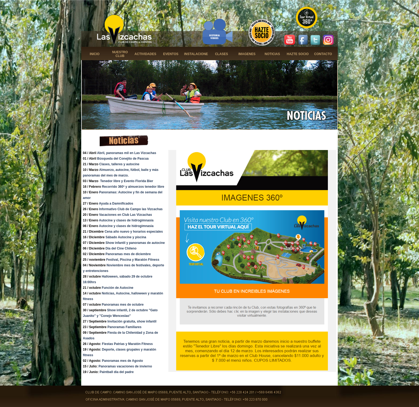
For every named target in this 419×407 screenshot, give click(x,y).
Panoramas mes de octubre (123, 304)
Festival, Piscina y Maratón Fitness (132, 260)
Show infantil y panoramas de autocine (135, 243)
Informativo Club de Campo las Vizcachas (131, 209)
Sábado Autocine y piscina (126, 237)
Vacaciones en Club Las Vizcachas (125, 215)
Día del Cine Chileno (121, 248)
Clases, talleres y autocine (119, 164)
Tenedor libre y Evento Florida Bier (126, 181)
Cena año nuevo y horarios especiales (133, 231)
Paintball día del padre (117, 372)
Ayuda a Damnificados (116, 203)
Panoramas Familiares (124, 327)
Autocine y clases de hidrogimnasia (126, 220)
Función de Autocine (117, 288)
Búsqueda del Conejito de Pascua (123, 158)
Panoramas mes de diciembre (128, 254)
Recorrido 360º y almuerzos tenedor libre (133, 187)
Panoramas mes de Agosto (122, 361)
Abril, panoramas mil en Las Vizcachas (126, 153)
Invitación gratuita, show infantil (131, 321)
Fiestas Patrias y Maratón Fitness (127, 344)
